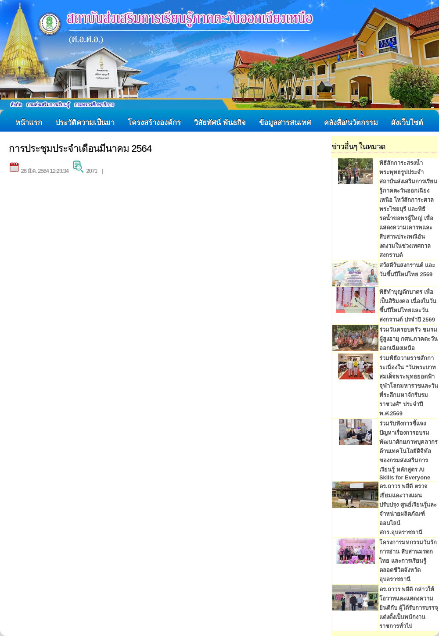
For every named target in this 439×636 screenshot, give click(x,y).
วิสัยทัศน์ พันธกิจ (220, 122)
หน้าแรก (28, 122)
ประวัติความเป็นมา (85, 122)
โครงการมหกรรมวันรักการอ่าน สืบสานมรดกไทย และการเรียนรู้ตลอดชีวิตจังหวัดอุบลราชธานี (408, 560)
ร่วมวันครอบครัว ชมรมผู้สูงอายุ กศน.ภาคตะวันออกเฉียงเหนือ (408, 338)
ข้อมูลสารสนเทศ (285, 122)
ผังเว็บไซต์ (407, 122)
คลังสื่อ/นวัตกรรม (351, 122)
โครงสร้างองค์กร (154, 122)
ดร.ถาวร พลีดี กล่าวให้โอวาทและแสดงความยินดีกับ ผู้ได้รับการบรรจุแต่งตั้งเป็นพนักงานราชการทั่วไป (408, 607)
